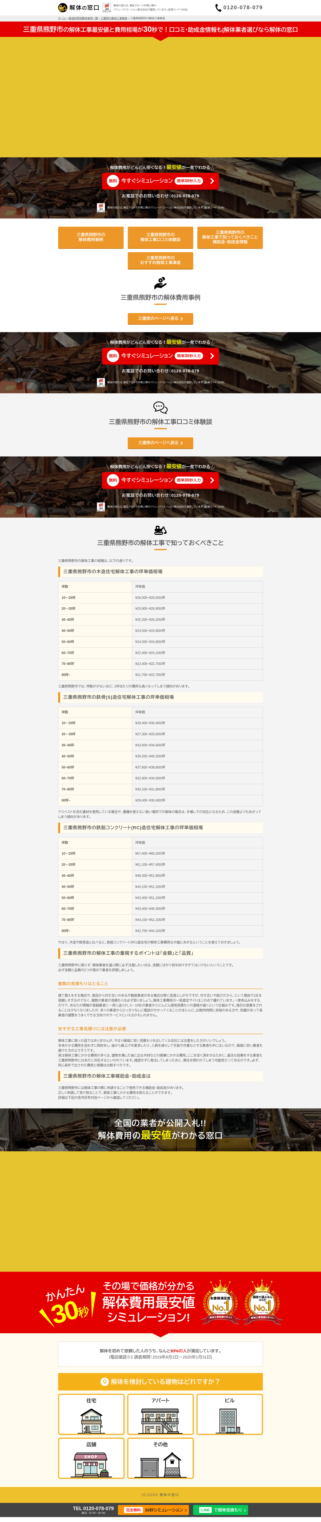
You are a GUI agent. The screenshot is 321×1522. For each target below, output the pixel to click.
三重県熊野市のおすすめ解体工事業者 (160, 260)
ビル (229, 1400)
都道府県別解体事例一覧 (83, 18)
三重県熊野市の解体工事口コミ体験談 (160, 237)
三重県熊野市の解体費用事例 (91, 237)
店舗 (91, 1444)
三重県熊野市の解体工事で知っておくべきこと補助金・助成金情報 (230, 237)
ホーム (62, 18)
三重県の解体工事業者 (114, 18)
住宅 (91, 1400)
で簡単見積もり (220, 1510)
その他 (160, 1444)
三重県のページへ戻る (158, 318)
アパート (160, 1400)
